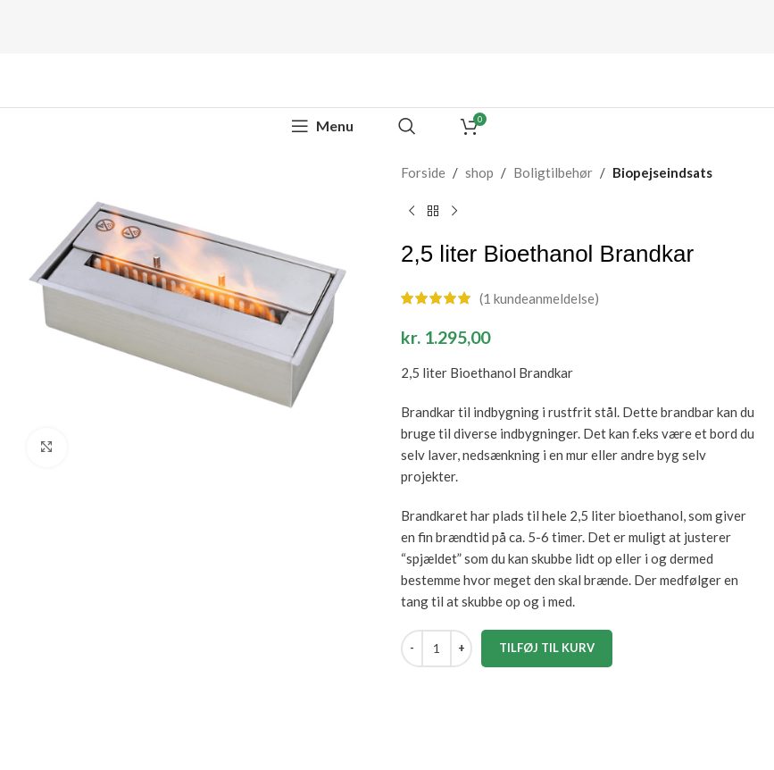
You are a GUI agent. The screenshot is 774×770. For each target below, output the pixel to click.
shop (479, 172)
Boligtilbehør (553, 172)
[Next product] (454, 211)
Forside (423, 172)
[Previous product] (411, 211)
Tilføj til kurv (547, 647)
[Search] (407, 126)
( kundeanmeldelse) (539, 298)
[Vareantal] (436, 648)
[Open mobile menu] (322, 126)
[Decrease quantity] (412, 648)
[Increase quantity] (461, 648)
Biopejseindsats (662, 172)
